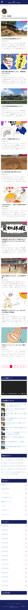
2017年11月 (5, 564)
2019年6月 (5, 534)
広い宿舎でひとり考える (8, 463)
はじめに (8, 603)
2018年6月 (5, 555)
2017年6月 (5, 585)
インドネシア (5, 493)
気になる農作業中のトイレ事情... (15, 442)
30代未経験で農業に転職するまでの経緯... (16, 447)
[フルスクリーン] (25, 393)
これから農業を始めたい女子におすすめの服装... (15, 419)
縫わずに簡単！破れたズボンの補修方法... (15, 414)
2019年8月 (5, 526)
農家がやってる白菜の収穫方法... (15, 437)
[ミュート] (22, 393)
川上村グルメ (5, 510)
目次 (13, 603)
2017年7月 (5, 581)
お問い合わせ (19, 603)
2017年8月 (5, 577)
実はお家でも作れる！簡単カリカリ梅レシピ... (15, 424)
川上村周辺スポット (7, 497)
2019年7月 (5, 530)
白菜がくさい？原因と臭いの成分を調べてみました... (15, 410)
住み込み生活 (5, 489)
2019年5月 (5, 538)
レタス (4, 506)
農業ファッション (7, 502)
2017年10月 (5, 568)
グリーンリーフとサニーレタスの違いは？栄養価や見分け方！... (15, 405)
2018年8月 (5, 547)
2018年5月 (5, 560)
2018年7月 (5, 551)
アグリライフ (5, 514)
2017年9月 (5, 572)
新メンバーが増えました (8, 460)
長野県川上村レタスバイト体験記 (17, 606)
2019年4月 (5, 543)
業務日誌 (4, 485)
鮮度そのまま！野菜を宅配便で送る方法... (15, 428)
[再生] (3, 393)
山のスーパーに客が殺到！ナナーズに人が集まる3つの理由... (15, 433)
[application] (14, 388)
